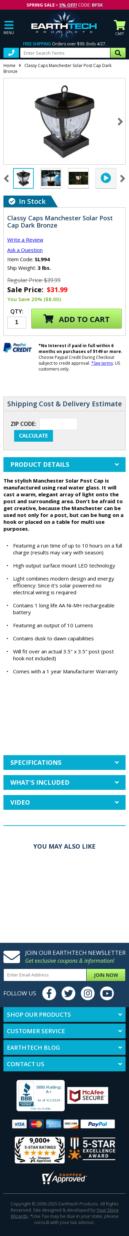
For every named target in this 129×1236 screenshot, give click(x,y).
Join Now (106, 975)
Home (9, 65)
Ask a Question (25, 249)
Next (120, 121)
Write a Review (25, 239)
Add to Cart (76, 319)
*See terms (102, 363)
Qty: (16, 312)
